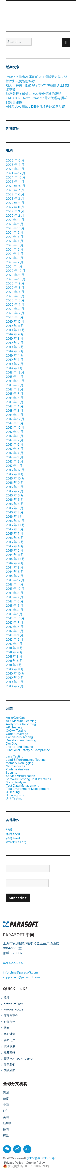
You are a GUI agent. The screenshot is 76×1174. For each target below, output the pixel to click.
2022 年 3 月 (15, 211)
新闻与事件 (10, 1015)
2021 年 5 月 (15, 249)
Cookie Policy (35, 1162)
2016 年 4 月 (15, 504)
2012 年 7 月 (14, 622)
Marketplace (13, 1009)
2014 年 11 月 (15, 554)
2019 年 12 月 (15, 321)
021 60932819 (13, 962)
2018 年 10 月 (15, 381)
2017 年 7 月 (14, 440)
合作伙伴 (9, 1022)
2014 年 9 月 (15, 563)
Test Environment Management (27, 788)
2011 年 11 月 (14, 648)
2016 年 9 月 (15, 482)
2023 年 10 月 (15, 186)
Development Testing (21, 740)
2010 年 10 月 (15, 673)
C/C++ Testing (16, 730)
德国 (6, 1129)
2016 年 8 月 (15, 487)
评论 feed (13, 838)
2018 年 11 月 (15, 376)
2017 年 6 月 (15, 444)
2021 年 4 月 (15, 253)
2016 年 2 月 (15, 512)
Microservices (15, 766)
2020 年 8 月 (15, 287)
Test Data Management (22, 785)
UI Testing (13, 792)
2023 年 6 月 (15, 194)
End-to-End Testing (19, 746)
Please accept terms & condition (29, 892)
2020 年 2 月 (15, 313)
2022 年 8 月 (15, 207)
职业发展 (9, 1046)
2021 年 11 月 (15, 224)
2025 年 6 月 (15, 160)
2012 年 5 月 (15, 631)
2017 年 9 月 (15, 431)
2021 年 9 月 (15, 232)
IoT (8, 753)
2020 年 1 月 (15, 317)
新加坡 (7, 1123)
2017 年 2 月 (14, 461)
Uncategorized (16, 795)
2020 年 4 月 (15, 304)
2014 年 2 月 (15, 576)
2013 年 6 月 (15, 601)
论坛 (6, 997)
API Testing (14, 727)
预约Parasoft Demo (18, 1058)
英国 (6, 1117)
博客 (6, 1028)
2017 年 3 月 (14, 457)
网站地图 (9, 1070)
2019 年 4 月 (15, 355)
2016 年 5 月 (15, 499)
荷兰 (6, 1135)
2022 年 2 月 (15, 215)
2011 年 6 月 (14, 660)
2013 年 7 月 (14, 597)
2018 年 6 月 (15, 398)
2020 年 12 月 (15, 270)
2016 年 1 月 (14, 516)
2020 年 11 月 (15, 275)
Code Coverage (17, 733)
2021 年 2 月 (14, 262)
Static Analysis (16, 782)
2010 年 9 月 (15, 677)
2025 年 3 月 (15, 169)
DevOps (11, 743)
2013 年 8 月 (14, 593)
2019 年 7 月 (15, 342)
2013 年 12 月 (15, 580)
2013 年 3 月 (14, 610)
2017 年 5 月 (15, 448)
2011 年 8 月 (14, 656)
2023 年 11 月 (15, 181)
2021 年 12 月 (15, 219)
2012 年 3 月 (14, 635)
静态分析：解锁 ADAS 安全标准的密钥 (33, 93)
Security (11, 772)
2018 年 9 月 (15, 385)
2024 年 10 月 (16, 177)
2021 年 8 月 (14, 236)
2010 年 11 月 (15, 669)
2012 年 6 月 (15, 626)
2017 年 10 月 (15, 427)
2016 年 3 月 (15, 508)
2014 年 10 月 (15, 559)
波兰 (6, 1111)
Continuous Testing (19, 737)
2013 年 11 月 (15, 584)
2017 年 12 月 (15, 419)
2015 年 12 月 (15, 520)
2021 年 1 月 (14, 266)
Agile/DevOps (16, 717)
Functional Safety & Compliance (28, 750)
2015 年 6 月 (15, 537)
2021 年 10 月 (15, 228)
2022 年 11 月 (15, 203)
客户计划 (9, 1034)
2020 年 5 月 (15, 300)
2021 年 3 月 (14, 258)
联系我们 (9, 1064)
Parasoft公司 (13, 1003)
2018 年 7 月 (14, 393)
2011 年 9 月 (14, 652)
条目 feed (13, 834)
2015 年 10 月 (15, 525)
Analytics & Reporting (21, 724)
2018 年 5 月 (15, 402)
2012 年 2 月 (14, 639)
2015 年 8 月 (15, 529)
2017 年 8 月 (14, 436)
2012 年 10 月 (15, 618)
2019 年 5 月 (15, 351)
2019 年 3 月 (15, 359)
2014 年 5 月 (15, 571)
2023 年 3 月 (15, 198)
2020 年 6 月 (15, 296)
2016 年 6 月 (15, 495)
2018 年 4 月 (15, 406)
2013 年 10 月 (15, 588)
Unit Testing (14, 798)
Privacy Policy (13, 1162)
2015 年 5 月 (15, 542)
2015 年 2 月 (15, 550)
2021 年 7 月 (14, 241)
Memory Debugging (19, 763)
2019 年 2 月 (15, 364)
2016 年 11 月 (15, 474)
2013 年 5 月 (15, 605)
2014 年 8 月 (15, 567)
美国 (6, 1092)
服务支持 (9, 1052)
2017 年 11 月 (15, 423)
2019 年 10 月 (15, 330)
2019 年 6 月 (15, 347)
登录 (9, 829)
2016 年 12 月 (15, 470)
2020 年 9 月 (15, 283)
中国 (6, 1105)
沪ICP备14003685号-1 (42, 1158)
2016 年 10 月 (15, 478)
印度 (6, 1098)
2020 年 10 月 (16, 279)
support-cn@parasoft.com (21, 977)
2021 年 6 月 (15, 245)
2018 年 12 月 (15, 372)
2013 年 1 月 (14, 614)
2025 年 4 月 (15, 164)
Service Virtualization (20, 775)
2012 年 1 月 (14, 643)
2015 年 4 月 (15, 546)
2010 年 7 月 (15, 686)
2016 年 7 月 (15, 491)
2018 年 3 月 (14, 410)
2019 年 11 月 (15, 325)
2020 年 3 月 (15, 309)
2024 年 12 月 (15, 173)
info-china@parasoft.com (20, 972)
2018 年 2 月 (14, 415)
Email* (27, 881)
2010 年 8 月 (15, 682)
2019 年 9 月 (15, 334)
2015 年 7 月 (15, 533)
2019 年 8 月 (15, 338)
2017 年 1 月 (14, 465)
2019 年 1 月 (14, 368)
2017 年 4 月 (15, 453)
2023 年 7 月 (15, 190)
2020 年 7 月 (15, 292)
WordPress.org (16, 842)
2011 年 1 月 (14, 665)
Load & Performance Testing (26, 759)
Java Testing (14, 756)
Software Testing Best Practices (28, 779)
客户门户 (9, 1040)
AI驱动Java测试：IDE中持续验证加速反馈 (35, 106)
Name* (28, 866)
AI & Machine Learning (21, 721)
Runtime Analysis (18, 769)
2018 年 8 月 (14, 389)
